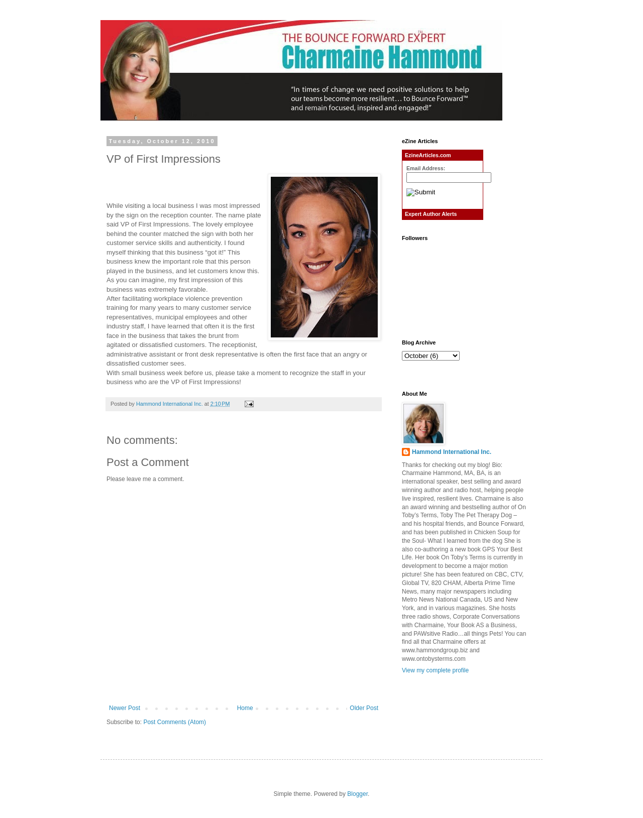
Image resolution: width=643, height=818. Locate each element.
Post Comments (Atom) (174, 722)
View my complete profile (435, 670)
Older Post (364, 708)
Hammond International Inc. (451, 451)
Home (245, 708)
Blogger (357, 793)
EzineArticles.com (428, 155)
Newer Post (124, 708)
